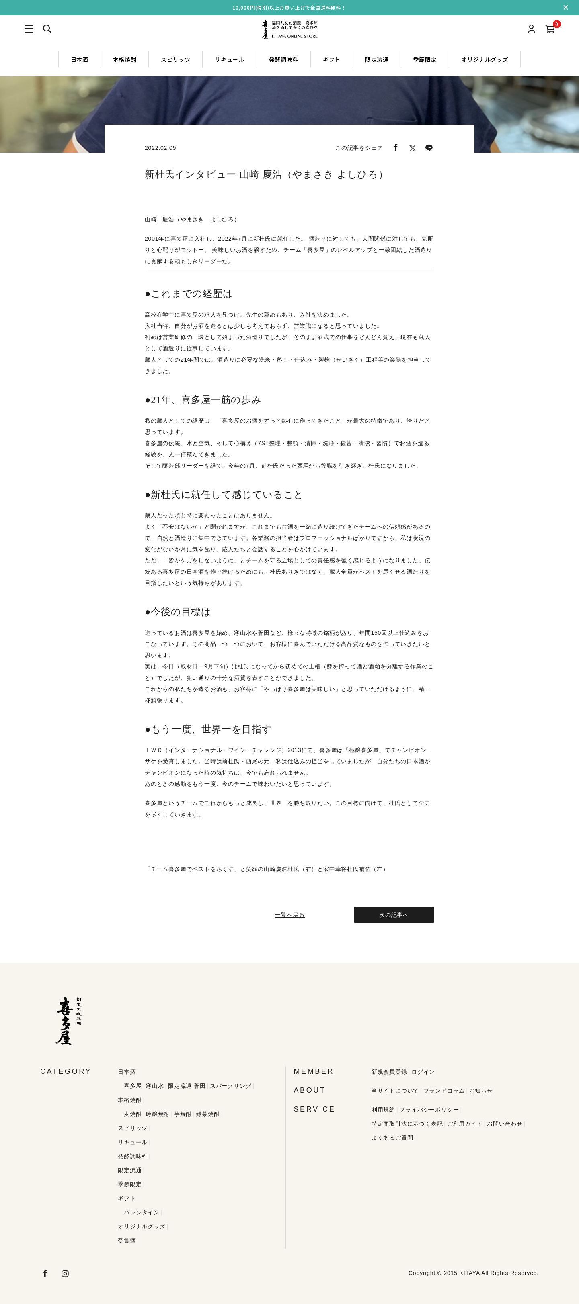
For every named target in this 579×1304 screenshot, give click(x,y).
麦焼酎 (133, 1114)
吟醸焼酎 (158, 1114)
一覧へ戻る (289, 915)
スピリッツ (175, 59)
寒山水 (155, 1086)
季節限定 (425, 59)
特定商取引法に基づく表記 (407, 1123)
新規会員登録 (389, 1072)
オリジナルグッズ (484, 59)
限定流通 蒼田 (187, 1086)
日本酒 (79, 59)
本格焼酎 (125, 59)
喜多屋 (133, 1086)
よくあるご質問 (392, 1137)
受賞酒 (127, 1240)
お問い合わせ (505, 1123)
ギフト (332, 59)
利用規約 (383, 1109)
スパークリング (231, 1086)
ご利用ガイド (465, 1123)
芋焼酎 (183, 1114)
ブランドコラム (444, 1090)
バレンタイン (142, 1212)
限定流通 (377, 59)
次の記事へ (394, 915)
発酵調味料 (283, 59)
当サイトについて (395, 1090)
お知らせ (481, 1090)
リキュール (229, 59)
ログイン (423, 1072)
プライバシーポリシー (429, 1109)
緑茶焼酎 (208, 1114)
